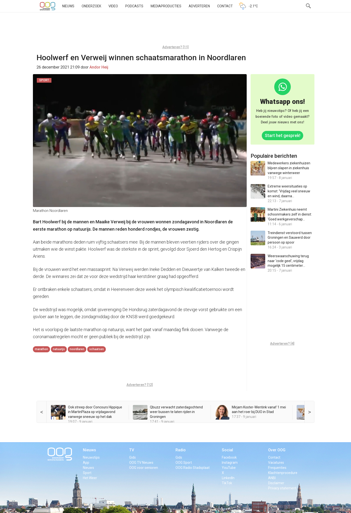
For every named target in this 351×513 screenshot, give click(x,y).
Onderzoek (91, 6)
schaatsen (96, 349)
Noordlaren (77, 349)
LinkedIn (228, 478)
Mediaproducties (166, 6)
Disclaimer (276, 483)
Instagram (230, 462)
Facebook (229, 457)
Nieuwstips (91, 457)
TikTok (227, 483)
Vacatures (276, 462)
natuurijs (59, 349)
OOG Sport (184, 462)
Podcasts (134, 6)
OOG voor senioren (143, 468)
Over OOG (276, 450)
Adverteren (199, 6)
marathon (41, 349)
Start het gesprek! (282, 135)
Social (227, 450)
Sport (87, 473)
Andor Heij (98, 67)
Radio (181, 450)
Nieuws (68, 6)
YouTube (229, 468)
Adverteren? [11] (175, 47)
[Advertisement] (175, 30)
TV (131, 450)
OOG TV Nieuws (141, 462)
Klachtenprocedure (282, 473)
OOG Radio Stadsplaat (193, 468)
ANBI (272, 478)
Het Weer (90, 478)
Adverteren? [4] (282, 343)
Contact (225, 6)
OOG (47, 6)
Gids (132, 457)
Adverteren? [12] (140, 385)
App (86, 462)
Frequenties (277, 468)
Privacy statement (282, 488)
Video (113, 6)
